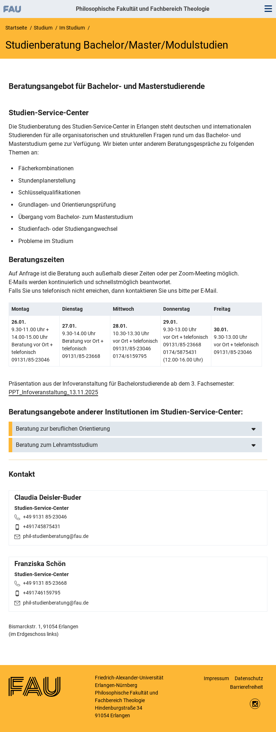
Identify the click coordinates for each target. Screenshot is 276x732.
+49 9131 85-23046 (45, 517)
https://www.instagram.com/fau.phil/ (255, 704)
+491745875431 (41, 526)
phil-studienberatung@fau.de (55, 536)
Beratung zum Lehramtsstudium (57, 444)
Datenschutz (249, 678)
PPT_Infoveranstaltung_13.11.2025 (53, 392)
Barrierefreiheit (246, 687)
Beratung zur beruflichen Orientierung (63, 428)
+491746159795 (41, 593)
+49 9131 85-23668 (45, 583)
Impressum (216, 678)
